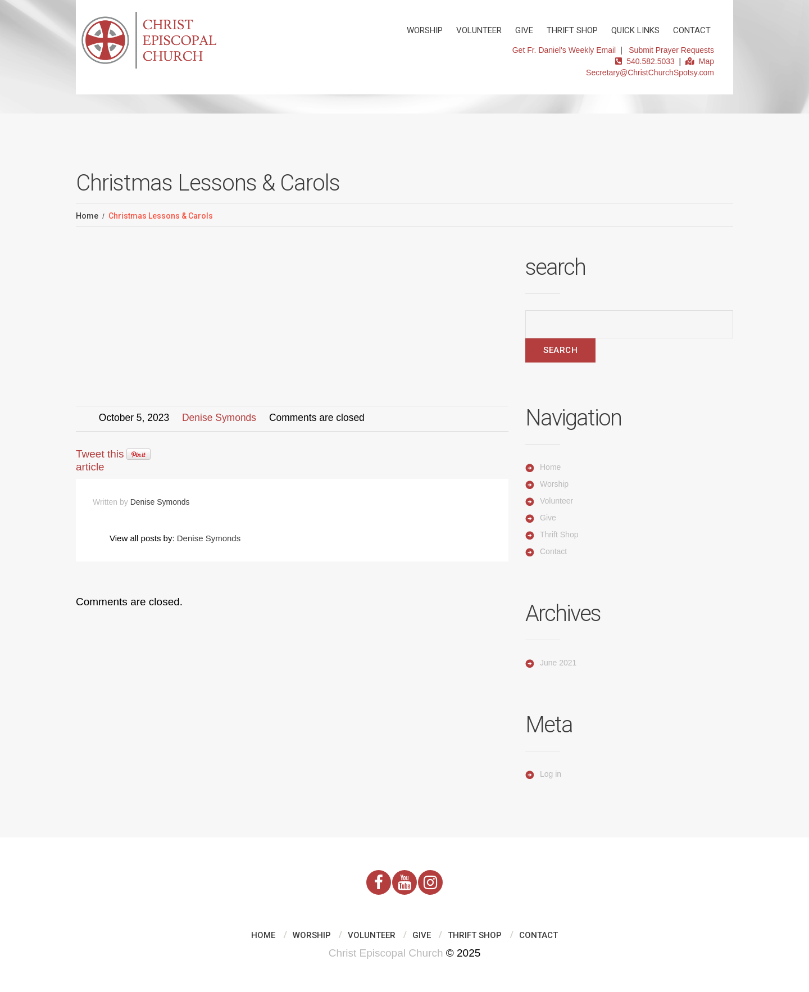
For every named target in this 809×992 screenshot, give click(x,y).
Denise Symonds (219, 417)
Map (699, 61)
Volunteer (479, 30)
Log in (550, 773)
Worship (425, 30)
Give (524, 30)
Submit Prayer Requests (671, 50)
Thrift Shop (572, 30)
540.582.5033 (644, 61)
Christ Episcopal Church (386, 953)
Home (87, 215)
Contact (692, 30)
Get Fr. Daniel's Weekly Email (564, 50)
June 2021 (558, 662)
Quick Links (635, 30)
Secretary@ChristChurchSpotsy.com (650, 72)
